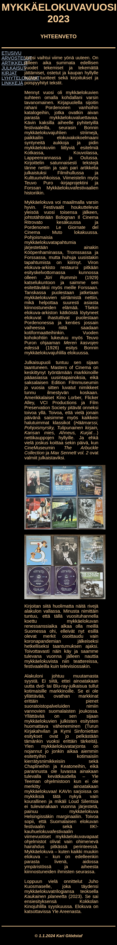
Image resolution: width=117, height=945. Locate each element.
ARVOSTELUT (17, 58)
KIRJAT (9, 73)
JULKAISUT (14, 68)
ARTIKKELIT (15, 63)
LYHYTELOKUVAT (21, 78)
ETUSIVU (12, 52)
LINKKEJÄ (12, 83)
